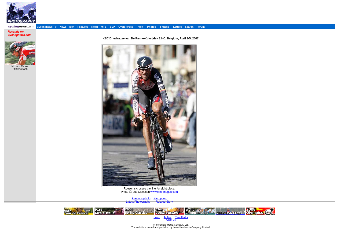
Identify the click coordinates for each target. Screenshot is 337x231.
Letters (177, 26)
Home (157, 217)
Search (189, 26)
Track (139, 26)
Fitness (164, 26)
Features (82, 26)
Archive (167, 217)
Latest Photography (138, 201)
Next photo (160, 198)
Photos (151, 26)
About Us (171, 220)
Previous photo (141, 198)
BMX (112, 26)
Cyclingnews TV (46, 26)
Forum (201, 26)
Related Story (164, 201)
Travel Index (181, 217)
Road (94, 26)
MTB (103, 26)
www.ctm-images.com (164, 191)
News (63, 26)
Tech (71, 26)
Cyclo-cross (125, 26)
